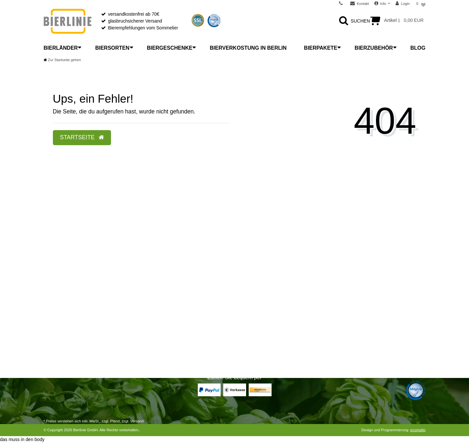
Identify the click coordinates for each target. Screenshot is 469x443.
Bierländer (61, 48)
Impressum (251, 354)
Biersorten (112, 48)
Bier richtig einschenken (166, 311)
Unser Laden (253, 294)
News (245, 303)
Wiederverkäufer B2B (261, 320)
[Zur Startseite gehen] (62, 60)
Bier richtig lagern (159, 303)
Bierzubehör (374, 48)
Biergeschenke (170, 48)
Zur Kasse (54, 328)
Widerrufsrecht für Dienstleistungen (79, 311)
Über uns (249, 286)
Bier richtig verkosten (163, 320)
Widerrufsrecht (58, 303)
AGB (244, 328)
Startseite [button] (82, 137)
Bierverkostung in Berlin (248, 48)
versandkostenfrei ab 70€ (133, 14)
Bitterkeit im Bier (158, 328)
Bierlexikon (153, 286)
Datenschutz (252, 337)
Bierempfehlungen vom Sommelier (143, 27)
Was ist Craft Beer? (161, 294)
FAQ (244, 311)
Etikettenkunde (157, 337)
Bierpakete (320, 48)
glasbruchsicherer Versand (135, 21)
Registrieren (56, 337)
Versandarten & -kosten (67, 294)
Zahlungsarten (58, 286)
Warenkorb (55, 320)
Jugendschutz (254, 345)
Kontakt (51, 354)
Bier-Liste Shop (157, 354)
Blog (417, 48)
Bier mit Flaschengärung (166, 345)
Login (49, 345)
